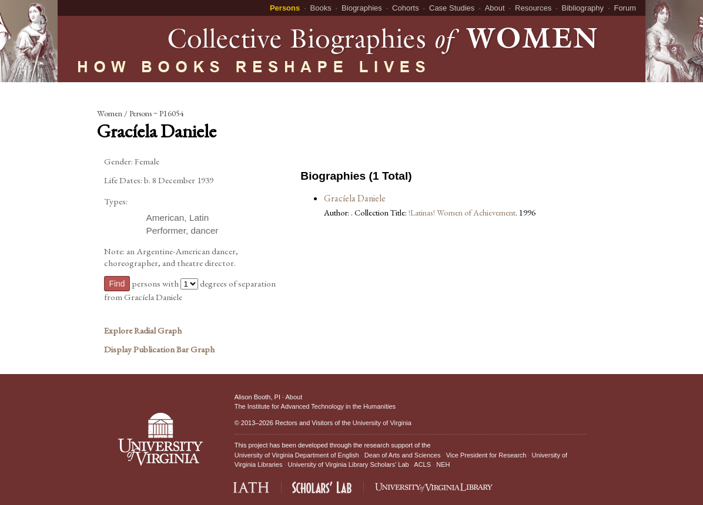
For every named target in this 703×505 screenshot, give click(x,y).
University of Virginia (382, 422)
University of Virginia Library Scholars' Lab (348, 464)
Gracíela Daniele (355, 198)
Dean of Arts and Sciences (402, 455)
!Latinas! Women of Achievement (462, 212)
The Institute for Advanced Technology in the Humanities (315, 406)
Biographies (362, 8)
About (495, 8)
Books (321, 8)
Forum (625, 8)
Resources (533, 8)
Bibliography (583, 8)
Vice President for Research (486, 455)
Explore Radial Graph (143, 330)
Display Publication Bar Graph (159, 349)
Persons (285, 8)
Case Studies (451, 8)
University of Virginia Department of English (297, 455)
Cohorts (405, 8)
